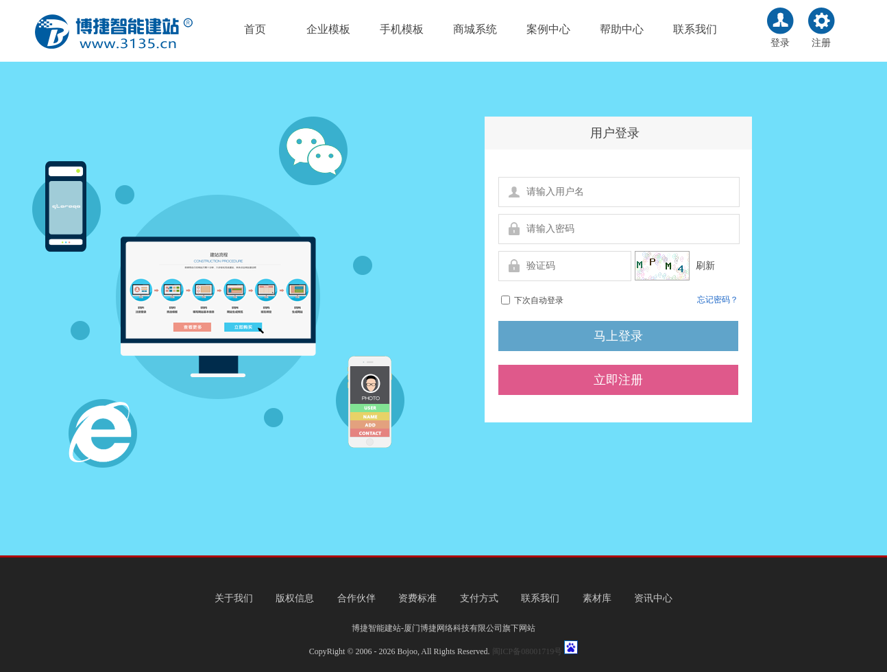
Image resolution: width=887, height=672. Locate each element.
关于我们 (234, 598)
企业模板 (328, 29)
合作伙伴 (356, 598)
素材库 (597, 598)
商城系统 (475, 29)
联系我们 (695, 29)
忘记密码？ (717, 299)
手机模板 (402, 29)
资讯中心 (653, 598)
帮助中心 (622, 29)
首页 (255, 29)
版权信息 (295, 598)
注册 (821, 43)
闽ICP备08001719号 (527, 651)
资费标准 (417, 598)
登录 (780, 43)
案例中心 (548, 29)
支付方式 (479, 598)
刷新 (704, 266)
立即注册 (618, 380)
